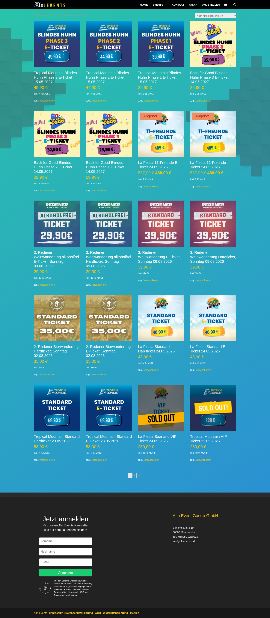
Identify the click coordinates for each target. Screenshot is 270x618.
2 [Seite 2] (134, 475)
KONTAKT (178, 4)
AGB (82, 592)
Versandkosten (47, 100)
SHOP (193, 4)
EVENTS (158, 4)
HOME (144, 4)
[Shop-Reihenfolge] (215, 15)
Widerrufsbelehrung (115, 612)
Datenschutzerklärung (79, 612)
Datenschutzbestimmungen (67, 595)
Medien (134, 612)
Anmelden (65, 572)
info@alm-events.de (184, 541)
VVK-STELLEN (210, 4)
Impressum (56, 612)
